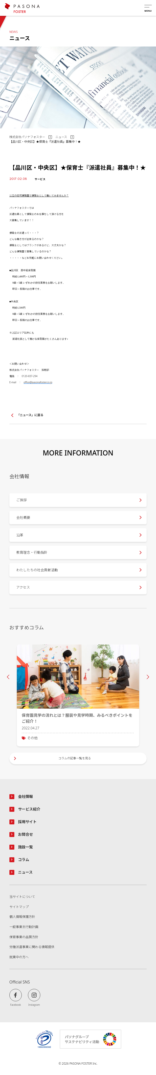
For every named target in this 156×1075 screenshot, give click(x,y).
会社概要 (23, 517)
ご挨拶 (21, 500)
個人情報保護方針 (22, 917)
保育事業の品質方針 (23, 937)
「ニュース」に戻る (30, 415)
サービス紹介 (29, 809)
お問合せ (25, 834)
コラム (23, 859)
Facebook (15, 1004)
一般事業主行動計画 (23, 927)
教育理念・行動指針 (31, 552)
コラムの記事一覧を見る (74, 758)
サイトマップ (19, 907)
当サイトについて (22, 897)
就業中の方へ (19, 957)
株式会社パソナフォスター (27, 137)
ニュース (61, 137)
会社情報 (25, 796)
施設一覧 (25, 846)
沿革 (19, 535)
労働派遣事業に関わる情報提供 (31, 947)
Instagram (34, 1004)
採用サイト (27, 821)
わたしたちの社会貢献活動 (37, 570)
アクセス (23, 587)
